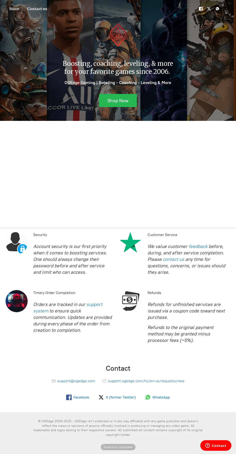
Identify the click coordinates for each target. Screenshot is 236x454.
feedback (198, 246)
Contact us (37, 8)
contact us (173, 259)
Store (14, 8)
